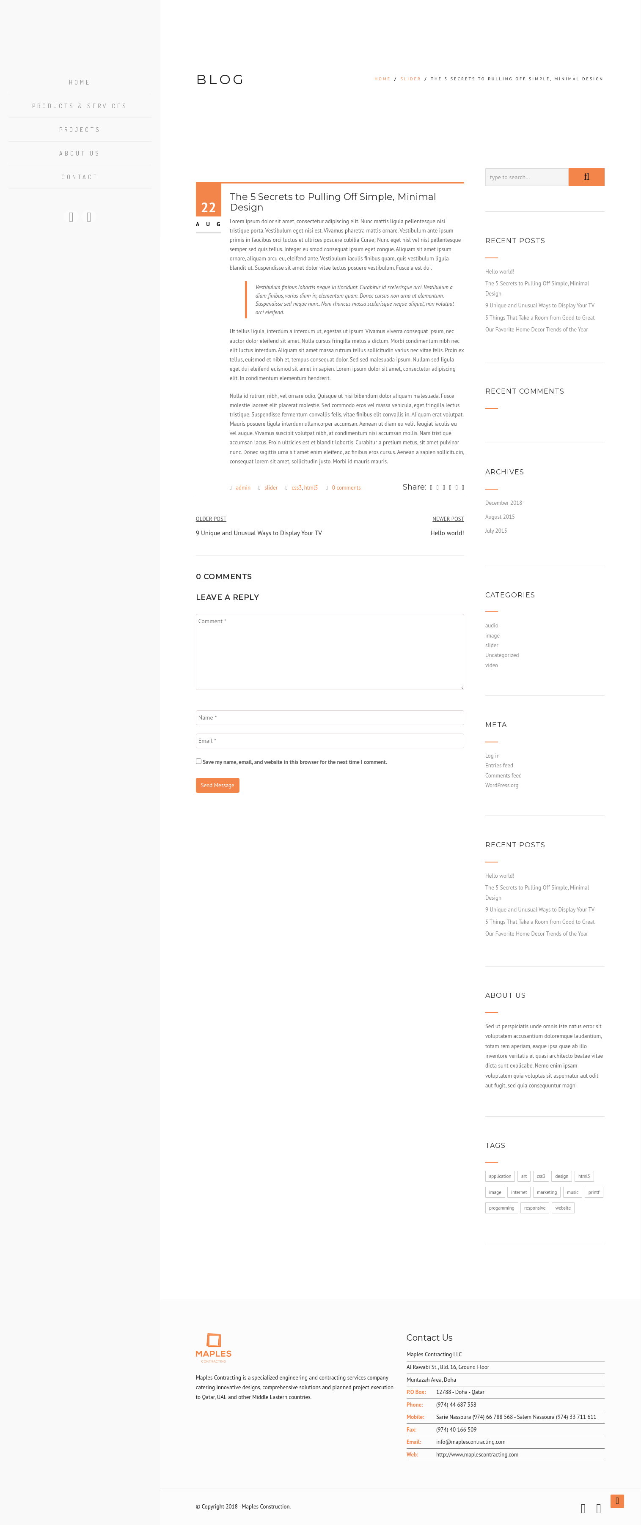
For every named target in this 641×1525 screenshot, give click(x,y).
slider (411, 79)
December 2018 (504, 503)
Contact (80, 178)
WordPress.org (502, 785)
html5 (311, 487)
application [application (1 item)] (500, 1176)
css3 (297, 487)
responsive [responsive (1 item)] (534, 1208)
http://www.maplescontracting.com (477, 1454)
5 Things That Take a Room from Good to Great (540, 317)
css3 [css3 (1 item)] (541, 1176)
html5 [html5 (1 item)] (584, 1176)
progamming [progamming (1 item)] (501, 1208)
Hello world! (499, 271)
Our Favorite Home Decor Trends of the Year (536, 329)
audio (491, 625)
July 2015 (496, 530)
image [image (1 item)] (495, 1192)
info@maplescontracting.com (471, 1442)
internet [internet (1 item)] (519, 1192)
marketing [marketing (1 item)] (547, 1192)
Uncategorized (502, 655)
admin (243, 487)
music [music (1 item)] (572, 1192)
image (492, 635)
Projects (80, 130)
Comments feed (503, 775)
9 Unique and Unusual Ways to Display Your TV (539, 305)
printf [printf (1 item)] (594, 1192)
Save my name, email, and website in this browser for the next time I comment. (295, 762)
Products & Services (80, 107)
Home (80, 83)
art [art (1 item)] (524, 1176)
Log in (492, 755)
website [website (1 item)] (563, 1208)
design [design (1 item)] (561, 1176)
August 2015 (500, 516)
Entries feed (499, 765)
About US (80, 154)
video (491, 665)
